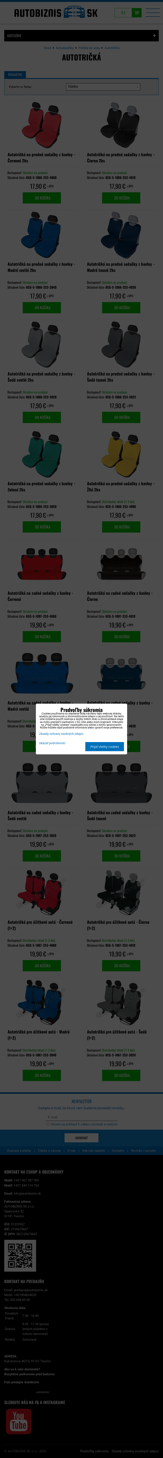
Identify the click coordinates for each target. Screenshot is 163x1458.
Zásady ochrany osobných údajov (61, 734)
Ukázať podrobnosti (52, 743)
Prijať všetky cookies (104, 747)
